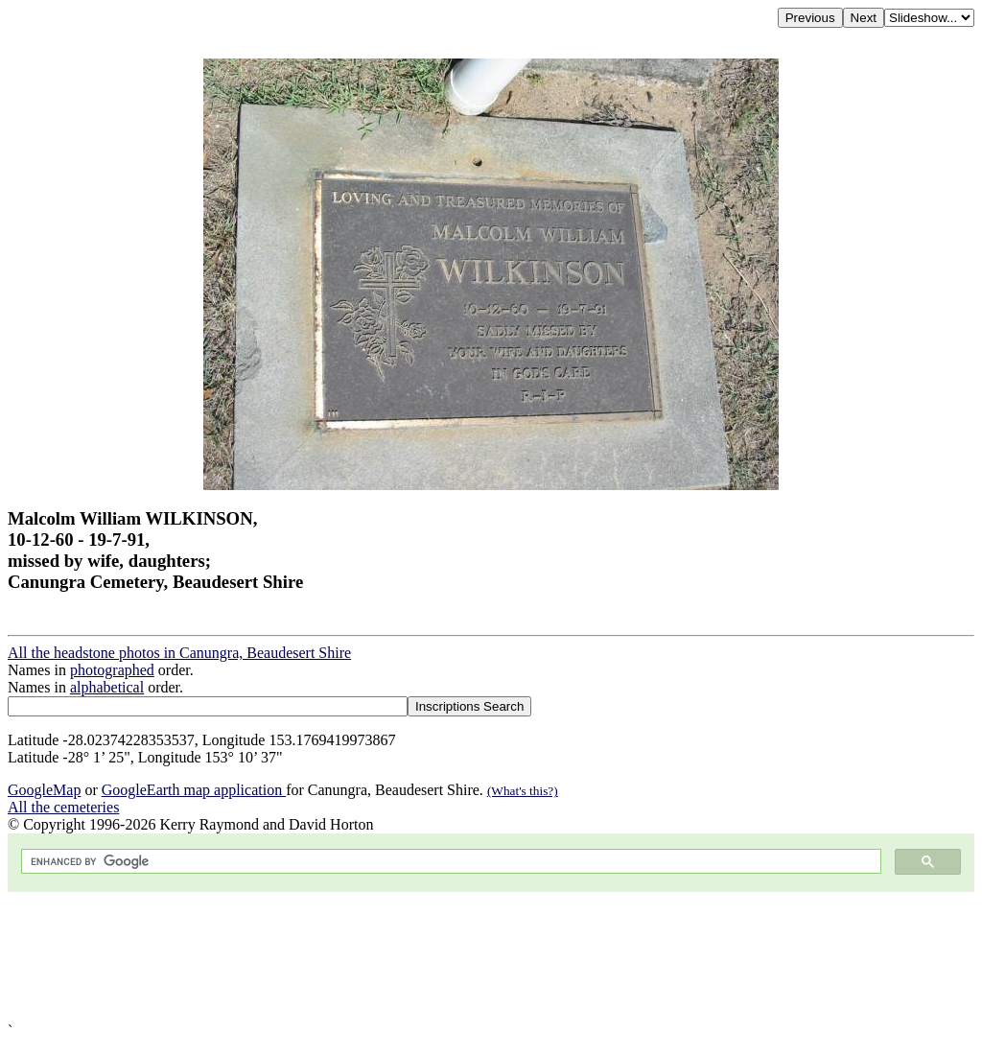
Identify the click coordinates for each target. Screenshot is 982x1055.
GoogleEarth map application (194, 790)
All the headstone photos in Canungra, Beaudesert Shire (179, 653)
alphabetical (107, 687)
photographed (112, 670)
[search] (449, 862)
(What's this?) (522, 791)
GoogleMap (44, 790)
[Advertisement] (491, 957)
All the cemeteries (63, 807)
